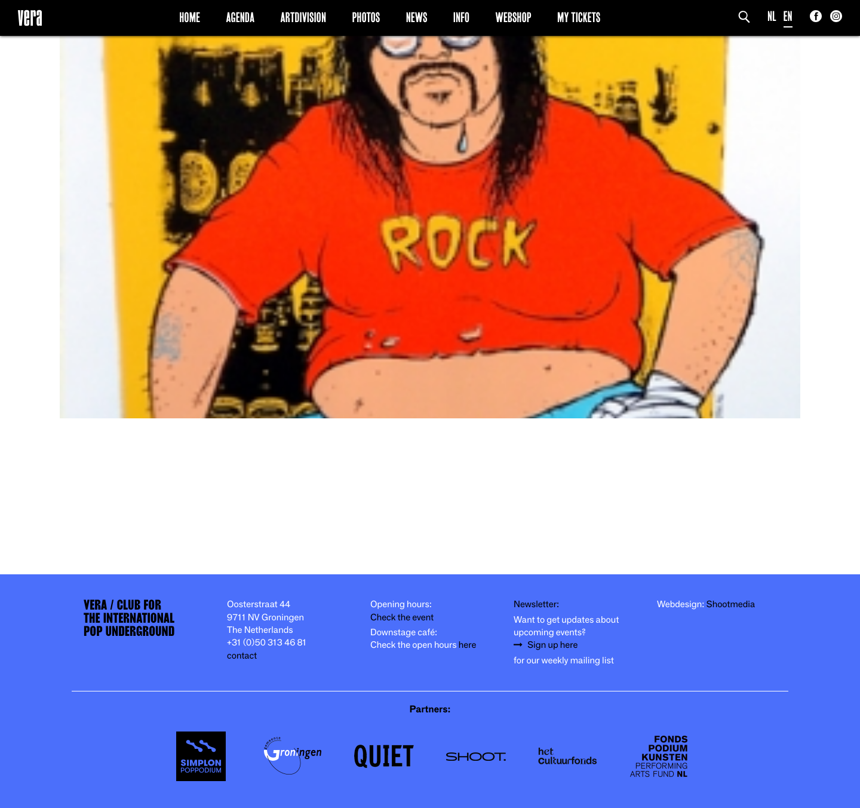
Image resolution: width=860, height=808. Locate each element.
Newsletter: (536, 604)
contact (242, 656)
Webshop (514, 17)
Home (189, 17)
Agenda (240, 17)
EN (788, 16)
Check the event (402, 617)
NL (771, 16)
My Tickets (578, 17)
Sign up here (552, 645)
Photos (366, 17)
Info (461, 17)
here (468, 645)
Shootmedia (731, 604)
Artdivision (304, 17)
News (417, 17)
